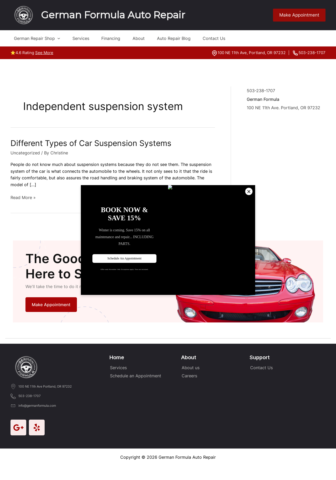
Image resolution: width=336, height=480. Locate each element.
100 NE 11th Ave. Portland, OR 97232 (283, 107)
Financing (114, 38)
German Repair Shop (33, 38)
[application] (54, 38)
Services (80, 38)
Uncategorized (25, 152)
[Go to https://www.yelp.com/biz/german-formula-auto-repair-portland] (37, 427)
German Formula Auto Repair (113, 15)
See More (44, 52)
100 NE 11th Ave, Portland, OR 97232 (252, 52)
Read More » (23, 197)
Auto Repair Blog (184, 38)
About (146, 38)
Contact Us (228, 38)
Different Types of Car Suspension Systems (90, 143)
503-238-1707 (312, 52)
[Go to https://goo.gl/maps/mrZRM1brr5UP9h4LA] (18, 427)
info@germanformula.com (37, 405)
